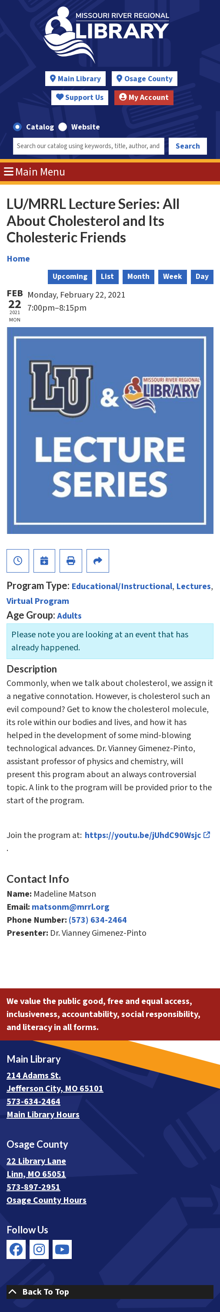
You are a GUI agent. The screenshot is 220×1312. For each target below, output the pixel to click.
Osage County (148, 78)
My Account (144, 97)
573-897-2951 (33, 1187)
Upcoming (70, 276)
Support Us (80, 97)
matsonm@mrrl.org (71, 907)
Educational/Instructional (121, 586)
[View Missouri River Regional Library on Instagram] (39, 1249)
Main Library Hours (43, 1115)
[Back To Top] (110, 1292)
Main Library (79, 78)
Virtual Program (38, 601)
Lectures (193, 586)
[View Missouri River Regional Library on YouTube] (62, 1249)
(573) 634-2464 (98, 920)
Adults (69, 616)
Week (172, 276)
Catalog (40, 127)
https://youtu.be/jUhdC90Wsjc (143, 835)
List (107, 276)
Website (85, 127)
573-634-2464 (33, 1102)
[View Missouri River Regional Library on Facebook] (16, 1249)
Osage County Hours (47, 1200)
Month (138, 276)
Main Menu (35, 172)
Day (202, 276)
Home (18, 259)
